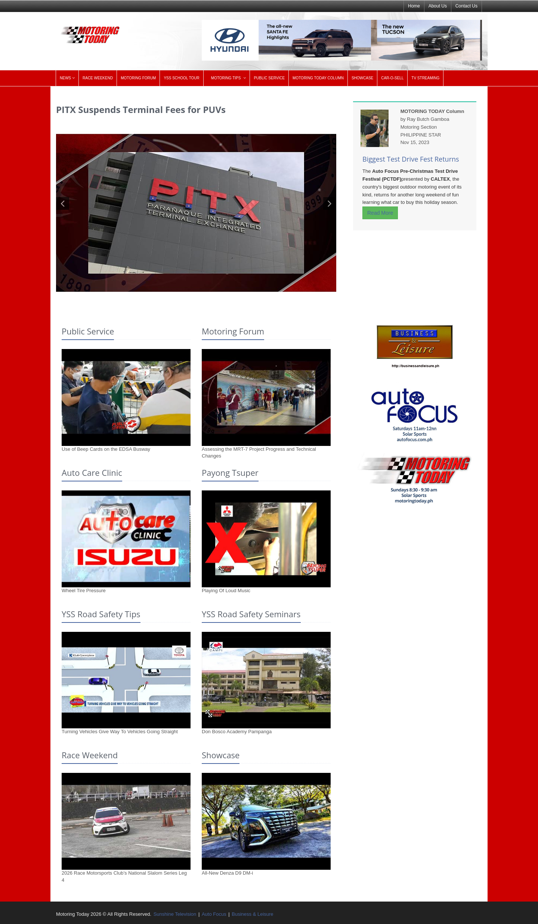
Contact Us (466, 6)
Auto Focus (214, 914)
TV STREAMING (425, 78)
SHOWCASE (362, 78)
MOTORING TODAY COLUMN (318, 78)
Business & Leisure (252, 914)
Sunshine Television (175, 914)
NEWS (65, 78)
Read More (380, 213)
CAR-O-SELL (392, 78)
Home (414, 6)
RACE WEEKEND (98, 78)
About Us (438, 6)
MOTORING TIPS (226, 78)
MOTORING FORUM (138, 78)
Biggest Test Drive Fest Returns (410, 158)
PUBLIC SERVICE (269, 78)
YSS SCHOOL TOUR (181, 78)
